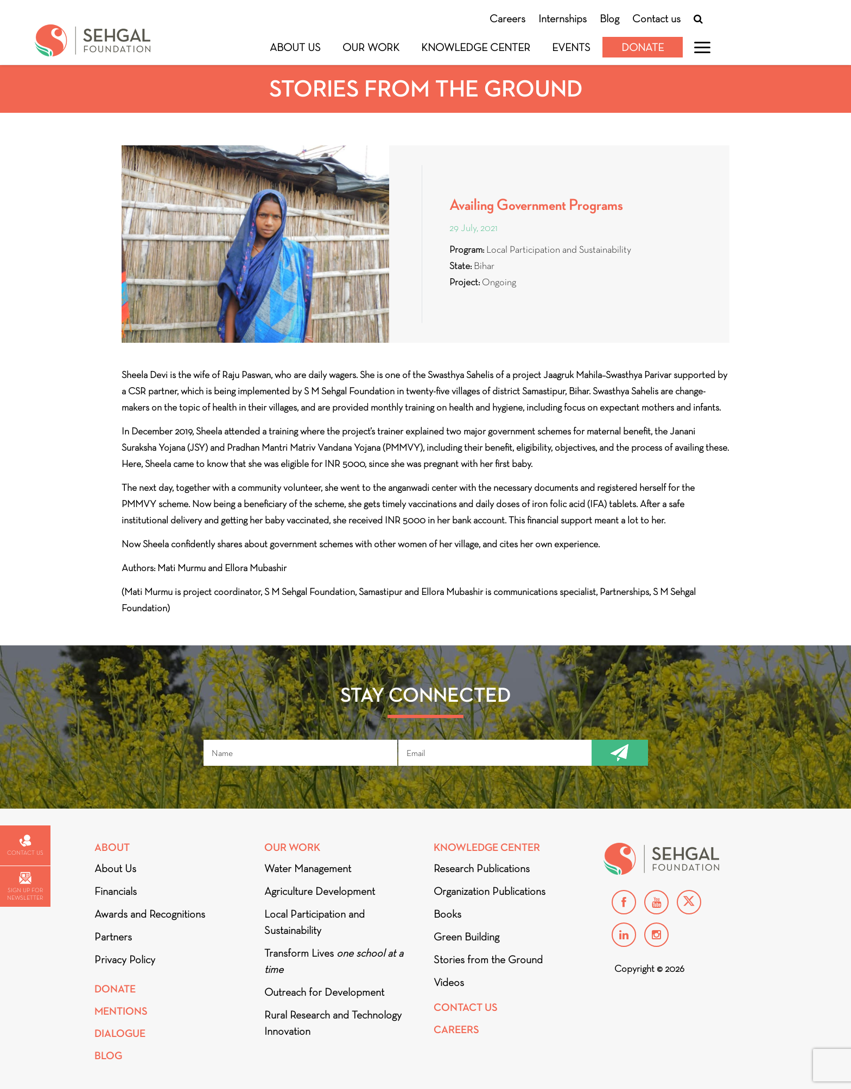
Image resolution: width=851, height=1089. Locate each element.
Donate (642, 47)
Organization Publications (489, 891)
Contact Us (466, 1007)
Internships (562, 18)
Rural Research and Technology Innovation (333, 1022)
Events (571, 47)
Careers (507, 18)
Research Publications (482, 868)
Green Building (466, 936)
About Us (295, 47)
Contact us (656, 18)
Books (447, 913)
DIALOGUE (119, 1033)
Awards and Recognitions (149, 913)
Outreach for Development (324, 991)
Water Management (307, 868)
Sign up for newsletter (25, 886)
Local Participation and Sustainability (314, 922)
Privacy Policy (124, 959)
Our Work (370, 47)
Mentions (121, 1011)
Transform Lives (333, 961)
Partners (113, 936)
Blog (609, 18)
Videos (449, 982)
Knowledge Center (475, 47)
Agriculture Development (319, 891)
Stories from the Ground (488, 959)
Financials (115, 891)
